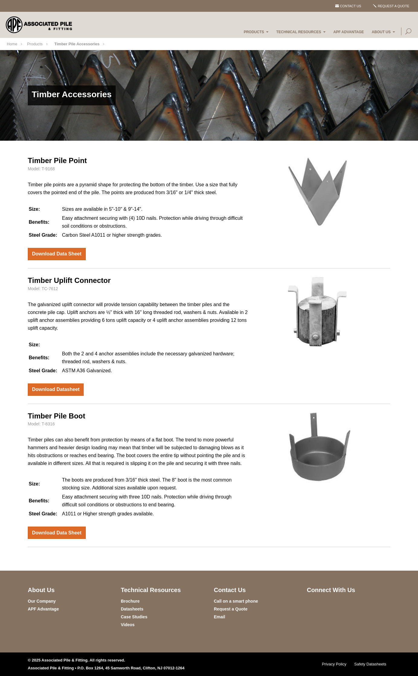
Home (12, 44)
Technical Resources (298, 32)
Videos (128, 624)
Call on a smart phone (236, 601)
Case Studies (134, 616)
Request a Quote (393, 6)
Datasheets (132, 609)
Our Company (42, 601)
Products (254, 32)
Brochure (130, 601)
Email (219, 616)
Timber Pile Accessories (77, 44)
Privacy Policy (334, 664)
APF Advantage (348, 32)
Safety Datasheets (370, 664)
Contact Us (350, 6)
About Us (381, 32)
